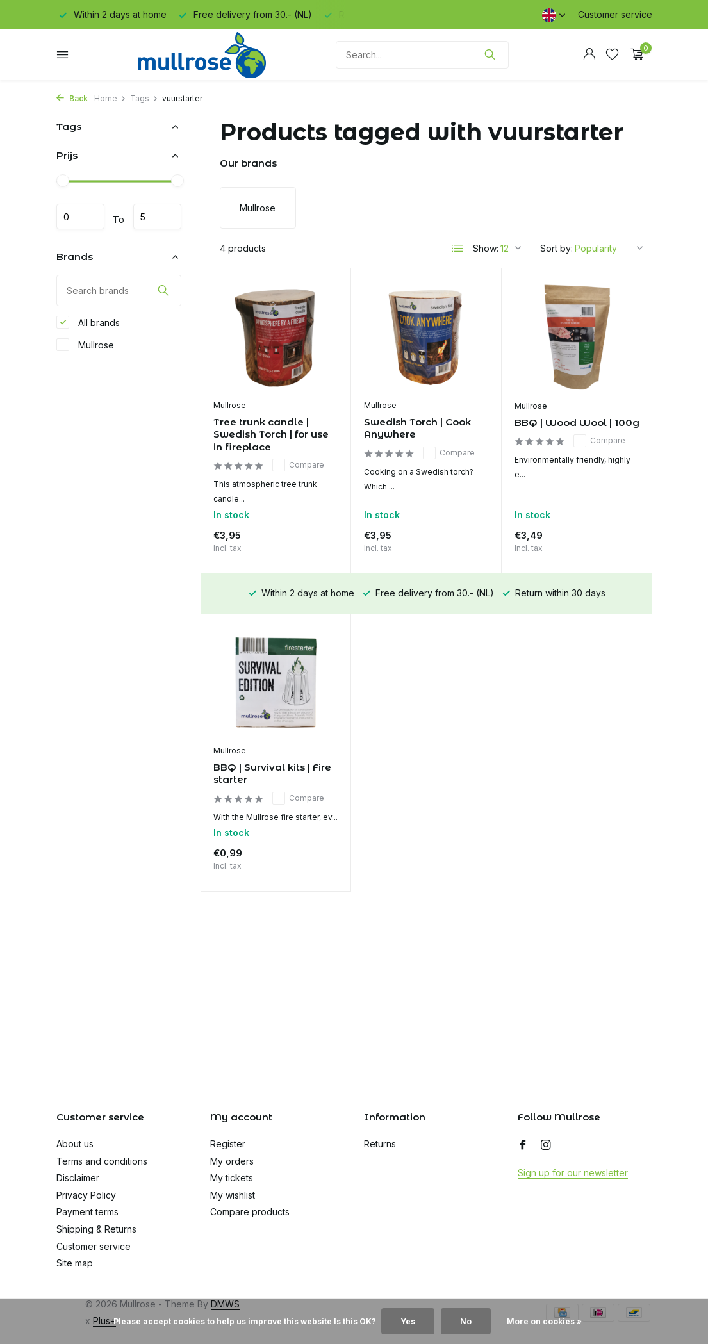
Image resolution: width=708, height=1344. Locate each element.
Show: (485, 248)
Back (72, 98)
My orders (232, 1161)
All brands (88, 322)
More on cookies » (544, 1321)
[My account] (589, 54)
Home (110, 98)
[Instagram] (546, 1145)
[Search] (422, 55)
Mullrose (85, 344)
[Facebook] (523, 1145)
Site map (74, 1263)
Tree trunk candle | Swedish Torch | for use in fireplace (271, 434)
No (466, 1321)
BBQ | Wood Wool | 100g (577, 422)
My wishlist (232, 1195)
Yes (407, 1321)
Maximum (157, 216)
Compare (298, 465)
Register (227, 1143)
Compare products (250, 1211)
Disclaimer (77, 1177)
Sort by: (556, 248)
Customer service (615, 14)
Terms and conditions (101, 1161)
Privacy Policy (86, 1195)
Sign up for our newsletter (573, 1172)
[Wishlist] (612, 54)
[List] (457, 248)
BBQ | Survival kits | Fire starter (272, 773)
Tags (144, 98)
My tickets (231, 1177)
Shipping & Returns (96, 1229)
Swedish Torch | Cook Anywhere (417, 428)
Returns (380, 1143)
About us (75, 1143)
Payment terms (87, 1211)
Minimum (80, 216)
